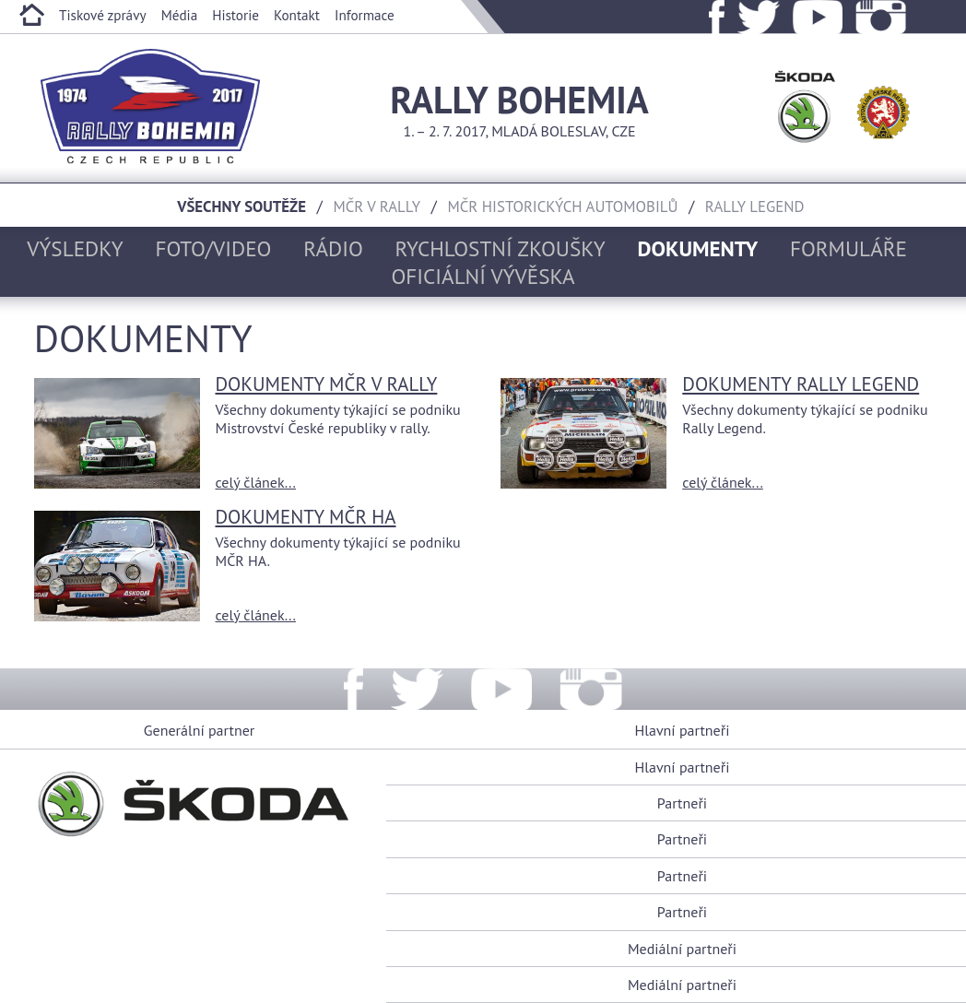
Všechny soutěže (241, 206)
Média (179, 15)
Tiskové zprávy (103, 15)
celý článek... (255, 482)
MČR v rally (376, 206)
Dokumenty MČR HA (305, 516)
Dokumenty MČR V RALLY (326, 384)
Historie (235, 15)
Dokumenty (698, 248)
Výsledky (75, 248)
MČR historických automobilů (563, 206)
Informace (365, 15)
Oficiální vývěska (482, 275)
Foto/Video (214, 248)
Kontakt (297, 15)
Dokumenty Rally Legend (800, 384)
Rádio (333, 248)
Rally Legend (755, 206)
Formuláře (848, 248)
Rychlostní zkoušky (500, 248)
